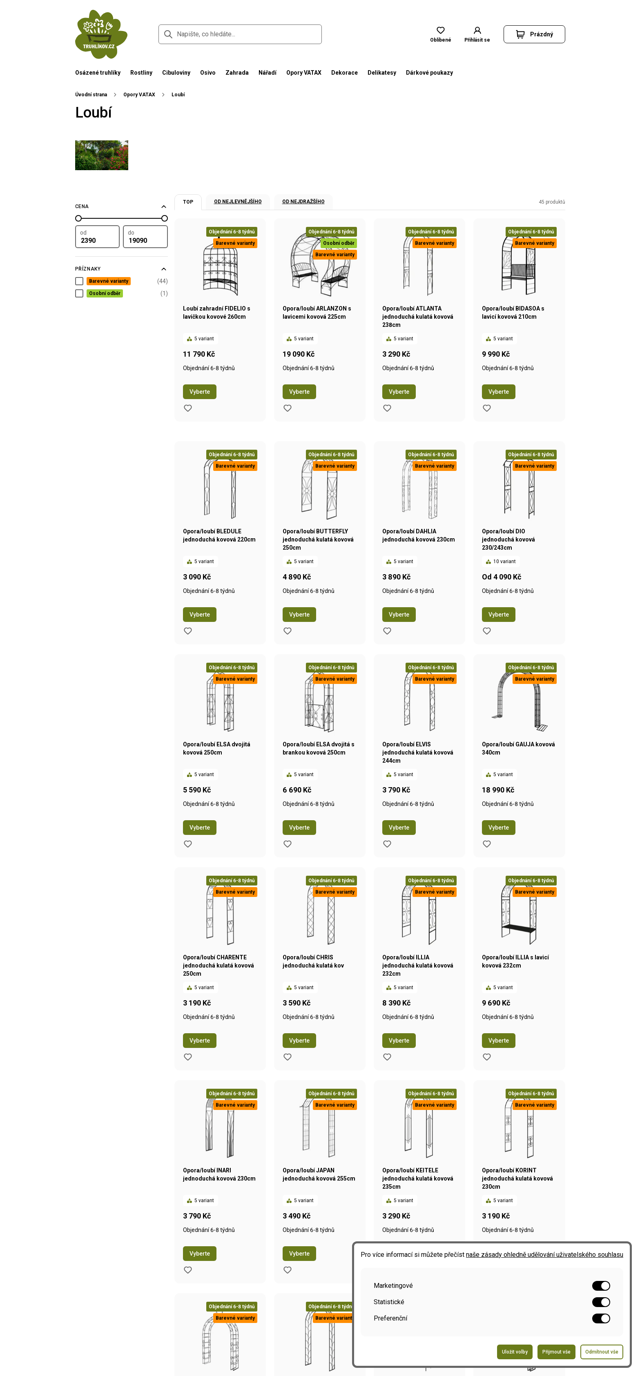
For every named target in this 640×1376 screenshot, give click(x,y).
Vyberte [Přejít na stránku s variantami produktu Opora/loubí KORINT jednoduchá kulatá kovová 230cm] (498, 1253)
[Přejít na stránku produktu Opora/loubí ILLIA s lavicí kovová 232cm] (519, 948)
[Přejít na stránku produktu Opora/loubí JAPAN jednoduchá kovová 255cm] (319, 1161)
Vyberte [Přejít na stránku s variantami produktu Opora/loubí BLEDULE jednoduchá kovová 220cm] (200, 614)
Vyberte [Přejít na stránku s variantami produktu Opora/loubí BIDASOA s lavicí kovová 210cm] (498, 391)
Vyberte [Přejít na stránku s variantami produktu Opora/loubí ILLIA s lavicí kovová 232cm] (498, 1040)
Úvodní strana (91, 95)
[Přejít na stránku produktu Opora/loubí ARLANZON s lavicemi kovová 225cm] (319, 299)
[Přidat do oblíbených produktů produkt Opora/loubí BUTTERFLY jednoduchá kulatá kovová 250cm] (287, 631)
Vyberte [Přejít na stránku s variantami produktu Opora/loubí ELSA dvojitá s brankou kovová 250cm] (299, 827)
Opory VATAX (303, 72)
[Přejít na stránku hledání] (168, 34)
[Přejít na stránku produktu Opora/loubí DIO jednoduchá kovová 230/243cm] (519, 522)
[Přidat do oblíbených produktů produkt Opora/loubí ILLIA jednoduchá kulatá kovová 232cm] (387, 1057)
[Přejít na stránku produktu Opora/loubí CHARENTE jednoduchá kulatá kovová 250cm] (220, 948)
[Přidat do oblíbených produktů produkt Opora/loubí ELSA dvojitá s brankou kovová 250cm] (287, 844)
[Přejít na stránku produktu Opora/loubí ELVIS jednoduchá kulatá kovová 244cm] (419, 735)
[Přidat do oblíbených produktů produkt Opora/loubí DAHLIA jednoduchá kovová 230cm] (387, 631)
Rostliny (141, 72)
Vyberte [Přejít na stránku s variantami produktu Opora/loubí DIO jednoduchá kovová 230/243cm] (498, 614)
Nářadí (268, 72)
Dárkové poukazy (429, 72)
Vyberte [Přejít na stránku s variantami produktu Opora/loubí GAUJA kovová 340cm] (498, 827)
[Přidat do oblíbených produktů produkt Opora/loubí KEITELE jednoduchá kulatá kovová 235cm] (387, 1270)
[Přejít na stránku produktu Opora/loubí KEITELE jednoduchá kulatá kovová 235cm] (419, 1161)
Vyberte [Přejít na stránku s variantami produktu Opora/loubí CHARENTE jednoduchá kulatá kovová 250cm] (200, 1040)
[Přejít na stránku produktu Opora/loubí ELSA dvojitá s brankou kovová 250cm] (319, 735)
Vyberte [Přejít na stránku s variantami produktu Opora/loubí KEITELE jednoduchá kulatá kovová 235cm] (399, 1253)
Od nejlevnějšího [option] (238, 201)
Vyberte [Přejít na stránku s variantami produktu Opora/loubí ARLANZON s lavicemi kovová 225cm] (299, 391)
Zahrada (237, 72)
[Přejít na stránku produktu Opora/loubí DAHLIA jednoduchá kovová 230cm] (419, 522)
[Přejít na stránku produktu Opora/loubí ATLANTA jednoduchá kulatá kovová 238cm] (419, 299)
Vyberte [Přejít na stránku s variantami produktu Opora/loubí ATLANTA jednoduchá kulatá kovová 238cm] (399, 391)
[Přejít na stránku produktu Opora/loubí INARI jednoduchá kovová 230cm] (220, 1161)
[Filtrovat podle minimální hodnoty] (97, 236)
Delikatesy (382, 72)
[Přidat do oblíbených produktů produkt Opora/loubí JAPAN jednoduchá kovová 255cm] (287, 1270)
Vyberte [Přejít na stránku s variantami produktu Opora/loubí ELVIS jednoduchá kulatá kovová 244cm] (399, 827)
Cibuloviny (176, 72)
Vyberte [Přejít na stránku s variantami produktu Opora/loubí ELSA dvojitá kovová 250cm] (200, 827)
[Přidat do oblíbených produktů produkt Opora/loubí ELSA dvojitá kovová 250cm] (188, 844)
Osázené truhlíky (97, 72)
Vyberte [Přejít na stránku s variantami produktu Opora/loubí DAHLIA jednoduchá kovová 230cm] (399, 614)
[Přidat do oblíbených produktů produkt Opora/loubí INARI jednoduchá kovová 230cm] (188, 1270)
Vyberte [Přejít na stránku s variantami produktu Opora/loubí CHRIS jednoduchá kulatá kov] (299, 1040)
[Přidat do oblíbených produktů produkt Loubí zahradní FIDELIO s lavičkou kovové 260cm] (188, 408)
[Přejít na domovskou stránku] (101, 34)
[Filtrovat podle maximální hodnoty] (145, 236)
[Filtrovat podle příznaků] (121, 269)
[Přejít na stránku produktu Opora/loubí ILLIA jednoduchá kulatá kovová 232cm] (419, 948)
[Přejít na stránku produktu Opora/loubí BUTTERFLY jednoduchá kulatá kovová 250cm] (319, 522)
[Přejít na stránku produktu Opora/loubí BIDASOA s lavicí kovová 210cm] (519, 299)
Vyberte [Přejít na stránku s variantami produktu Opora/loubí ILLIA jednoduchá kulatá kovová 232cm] (399, 1040)
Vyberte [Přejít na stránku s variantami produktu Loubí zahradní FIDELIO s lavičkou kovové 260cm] (200, 391)
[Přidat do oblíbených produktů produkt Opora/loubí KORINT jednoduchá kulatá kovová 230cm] (487, 1270)
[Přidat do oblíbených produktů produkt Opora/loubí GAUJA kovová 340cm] (487, 844)
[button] (534, 34)
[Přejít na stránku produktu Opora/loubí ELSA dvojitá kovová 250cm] (220, 735)
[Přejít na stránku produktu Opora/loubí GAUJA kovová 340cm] (519, 735)
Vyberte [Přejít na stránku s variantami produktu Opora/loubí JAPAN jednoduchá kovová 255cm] (299, 1253)
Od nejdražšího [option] (303, 201)
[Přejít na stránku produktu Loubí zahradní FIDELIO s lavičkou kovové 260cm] (220, 299)
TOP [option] (188, 202)
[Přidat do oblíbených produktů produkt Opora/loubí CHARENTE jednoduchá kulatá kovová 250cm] (188, 1057)
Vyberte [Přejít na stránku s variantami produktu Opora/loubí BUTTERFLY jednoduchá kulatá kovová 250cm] (299, 614)
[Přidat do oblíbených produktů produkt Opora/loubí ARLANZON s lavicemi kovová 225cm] (287, 408)
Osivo (208, 72)
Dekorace (344, 72)
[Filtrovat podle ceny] (121, 206)
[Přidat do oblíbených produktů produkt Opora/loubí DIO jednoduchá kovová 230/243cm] (487, 631)
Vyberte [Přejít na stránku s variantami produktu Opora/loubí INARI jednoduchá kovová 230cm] (200, 1253)
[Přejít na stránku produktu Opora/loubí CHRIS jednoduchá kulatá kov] (319, 948)
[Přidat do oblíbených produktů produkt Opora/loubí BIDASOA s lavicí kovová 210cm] (487, 408)
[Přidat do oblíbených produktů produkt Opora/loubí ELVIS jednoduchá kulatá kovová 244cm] (387, 844)
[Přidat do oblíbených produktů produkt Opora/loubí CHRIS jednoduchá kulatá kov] (287, 1057)
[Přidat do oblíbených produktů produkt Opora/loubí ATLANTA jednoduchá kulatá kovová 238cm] (387, 408)
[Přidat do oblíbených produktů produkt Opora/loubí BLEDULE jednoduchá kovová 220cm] (188, 631)
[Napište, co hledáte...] (240, 34)
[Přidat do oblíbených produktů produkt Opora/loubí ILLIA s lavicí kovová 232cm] (487, 1057)
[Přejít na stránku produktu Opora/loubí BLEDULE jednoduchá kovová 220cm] (220, 522)
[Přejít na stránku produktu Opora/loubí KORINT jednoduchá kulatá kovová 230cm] (519, 1161)
